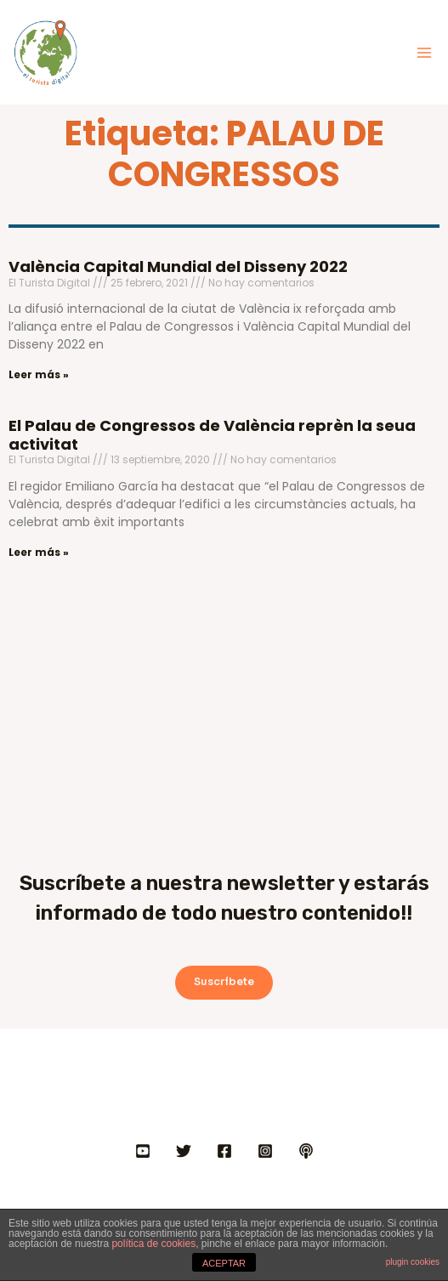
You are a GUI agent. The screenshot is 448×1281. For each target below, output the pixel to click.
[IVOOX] (306, 1151)
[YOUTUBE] (142, 1151)
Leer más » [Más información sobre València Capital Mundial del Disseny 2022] (39, 374)
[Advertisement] (224, 700)
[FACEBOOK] (224, 1151)
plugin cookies (412, 1262)
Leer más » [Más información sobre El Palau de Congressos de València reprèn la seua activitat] (39, 552)
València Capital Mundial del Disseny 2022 (178, 266)
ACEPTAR (224, 1263)
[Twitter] (183, 1151)
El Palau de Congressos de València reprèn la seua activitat (212, 435)
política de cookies (153, 1244)
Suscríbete (224, 982)
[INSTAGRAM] (265, 1151)
